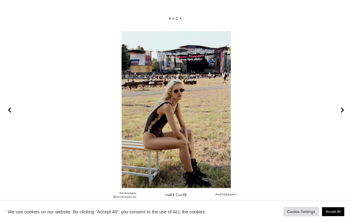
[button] (9, 109)
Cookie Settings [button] (301, 211)
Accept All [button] (333, 211)
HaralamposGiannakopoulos (125, 194)
